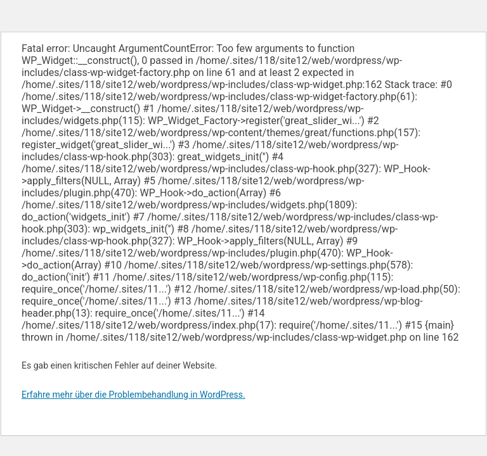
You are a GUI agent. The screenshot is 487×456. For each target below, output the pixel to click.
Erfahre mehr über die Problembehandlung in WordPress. (133, 395)
